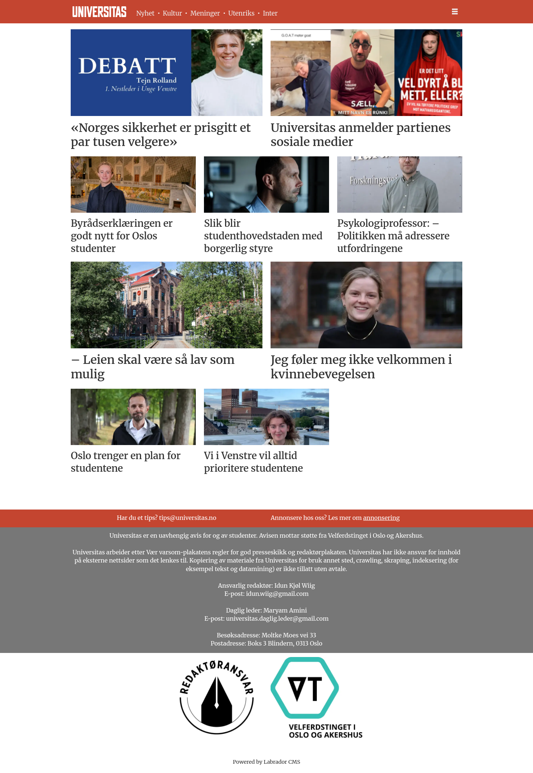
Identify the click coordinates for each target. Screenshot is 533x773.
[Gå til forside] (99, 11)
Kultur (172, 13)
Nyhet (145, 13)
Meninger (205, 13)
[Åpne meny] (455, 12)
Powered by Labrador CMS (266, 762)
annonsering (381, 517)
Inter (270, 13)
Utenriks (241, 13)
